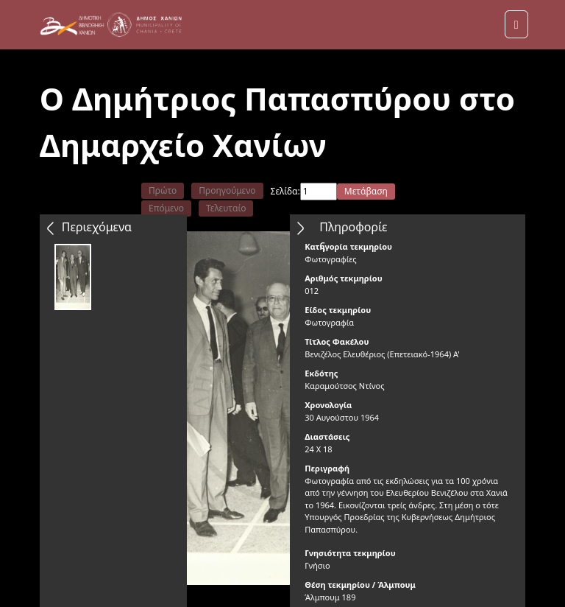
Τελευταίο (226, 208)
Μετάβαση (366, 191)
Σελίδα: (285, 191)
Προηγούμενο (227, 190)
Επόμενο (166, 208)
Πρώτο (163, 190)
